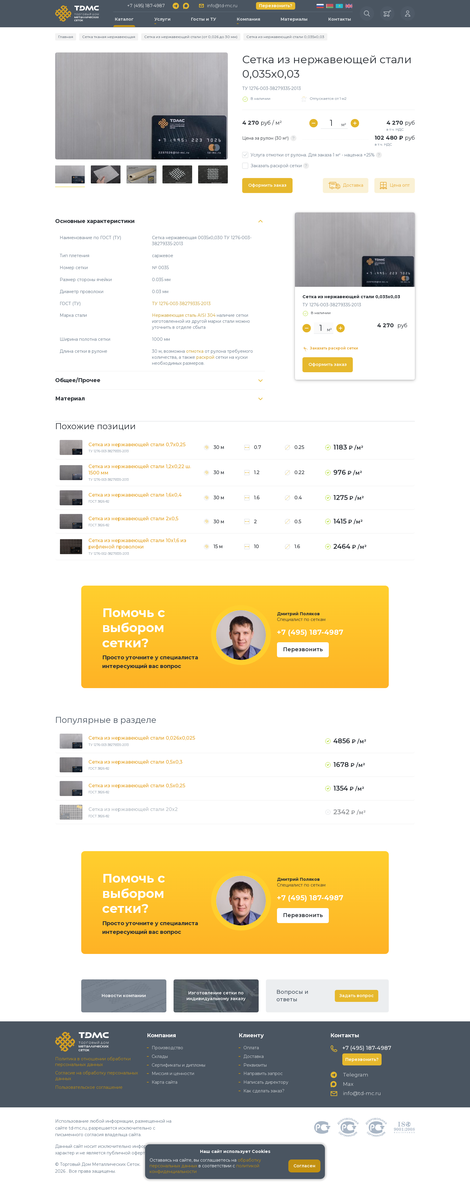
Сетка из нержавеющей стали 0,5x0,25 (136, 786)
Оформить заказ (267, 185)
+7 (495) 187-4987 (146, 5)
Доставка (253, 1056)
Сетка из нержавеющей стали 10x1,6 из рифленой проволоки (137, 544)
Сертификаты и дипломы (178, 1065)
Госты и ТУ (203, 19)
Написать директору (265, 1082)
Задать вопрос (356, 995)
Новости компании (124, 995)
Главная (65, 36)
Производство (167, 1047)
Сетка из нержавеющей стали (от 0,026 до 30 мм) (190, 36)
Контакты (339, 19)
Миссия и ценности (173, 1073)
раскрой (205, 357)
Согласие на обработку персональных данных (96, 1075)
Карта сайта (164, 1082)
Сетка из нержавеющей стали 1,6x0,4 (135, 495)
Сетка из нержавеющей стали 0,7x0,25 (137, 444)
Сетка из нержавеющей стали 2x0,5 (133, 518)
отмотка (195, 351)
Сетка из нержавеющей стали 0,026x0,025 (141, 738)
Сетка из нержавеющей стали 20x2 (133, 809)
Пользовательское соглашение (89, 1087)
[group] (141, 105)
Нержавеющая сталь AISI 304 (184, 315)
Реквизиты (255, 1065)
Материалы (294, 19)
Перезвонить (303, 649)
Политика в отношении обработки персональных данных (93, 1061)
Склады (160, 1056)
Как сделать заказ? (263, 1091)
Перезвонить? (275, 5)
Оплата (251, 1047)
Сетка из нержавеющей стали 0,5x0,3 (135, 762)
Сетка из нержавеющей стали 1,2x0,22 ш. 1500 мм (139, 470)
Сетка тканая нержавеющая (108, 36)
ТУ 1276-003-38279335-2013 (181, 303)
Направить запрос (263, 1073)
